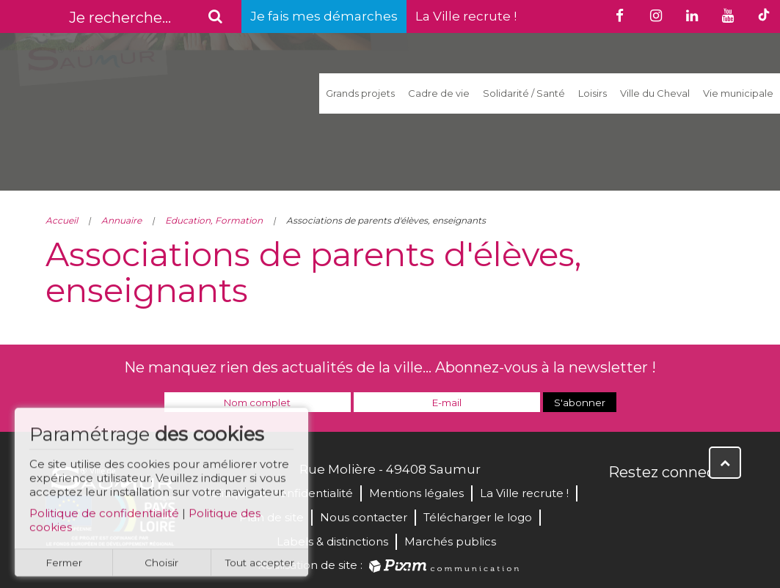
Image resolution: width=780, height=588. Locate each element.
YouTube (685, 503)
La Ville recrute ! (466, 16)
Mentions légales (416, 493)
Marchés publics (450, 541)
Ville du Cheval (655, 93)
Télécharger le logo (477, 517)
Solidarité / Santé (524, 93)
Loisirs (592, 93)
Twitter (653, 503)
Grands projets (360, 93)
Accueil (61, 220)
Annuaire (121, 220)
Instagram (717, 503)
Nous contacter (363, 517)
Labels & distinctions (332, 541)
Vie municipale (738, 93)
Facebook (621, 503)
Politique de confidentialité (104, 519)
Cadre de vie (439, 93)
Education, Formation (214, 220)
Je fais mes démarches (324, 16)
